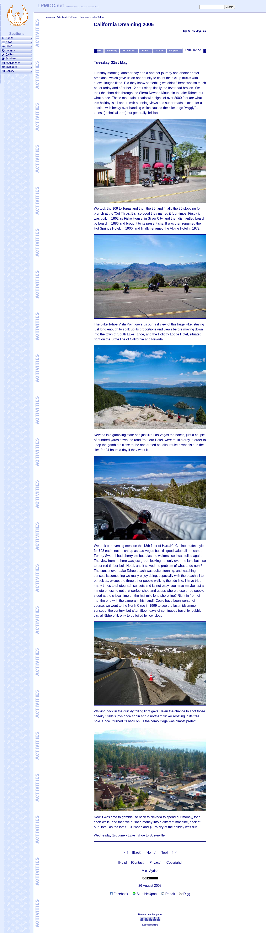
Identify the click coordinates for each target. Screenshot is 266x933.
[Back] (136, 852)
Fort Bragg (112, 50)
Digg (184, 894)
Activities (61, 17)
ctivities (17, 58)
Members (17, 66)
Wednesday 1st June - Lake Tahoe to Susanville (129, 835)
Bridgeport (174, 50)
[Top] (164, 852)
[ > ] (174, 852)
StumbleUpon (144, 894)
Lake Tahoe (193, 50)
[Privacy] (155, 862)
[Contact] (137, 862)
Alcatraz (145, 50)
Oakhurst (159, 50)
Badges (17, 50)
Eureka (98, 50)
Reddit (168, 894)
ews (17, 42)
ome (17, 37)
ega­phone (17, 62)
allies (17, 54)
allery (17, 71)
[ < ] (125, 852)
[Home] (151, 852)
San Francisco (129, 50)
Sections (16, 34)
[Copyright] (173, 862)
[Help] (122, 862)
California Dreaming (78, 17)
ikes (17, 46)
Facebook (119, 894)
